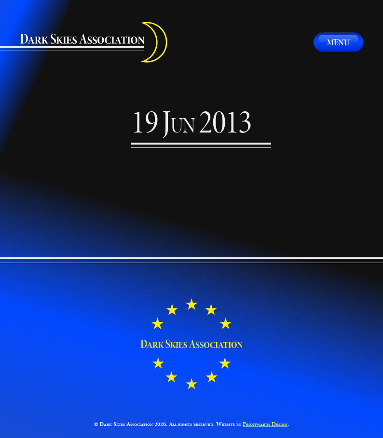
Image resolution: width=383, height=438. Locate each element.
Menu (338, 42)
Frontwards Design (265, 424)
